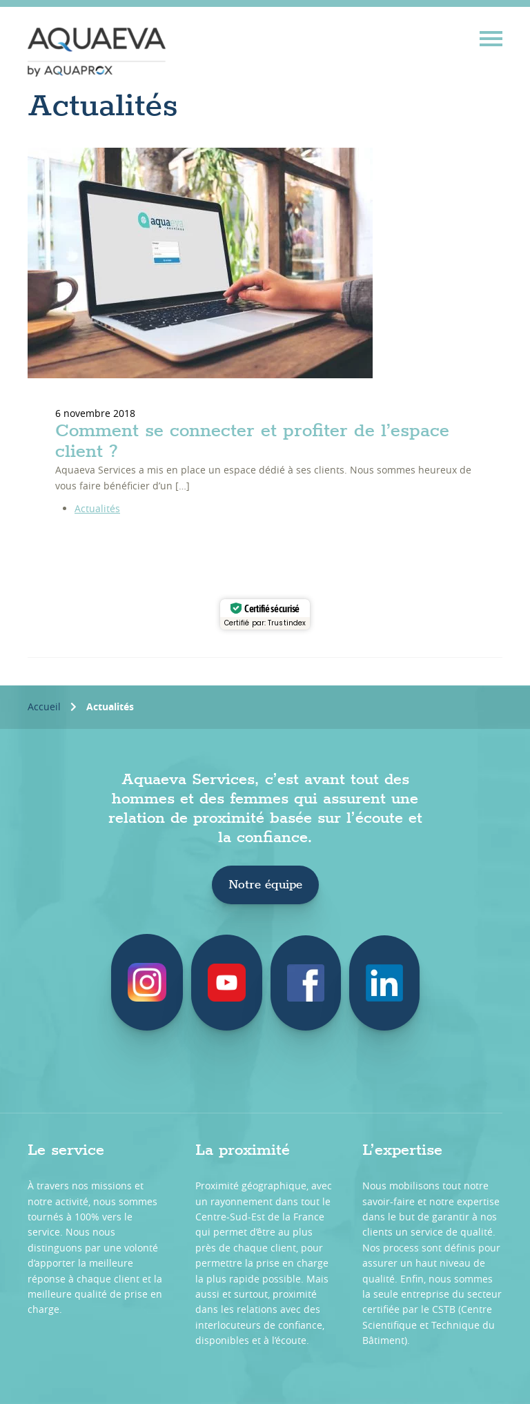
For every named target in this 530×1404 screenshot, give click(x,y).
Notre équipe (265, 885)
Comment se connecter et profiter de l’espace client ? (252, 441)
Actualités (97, 508)
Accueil (44, 706)
